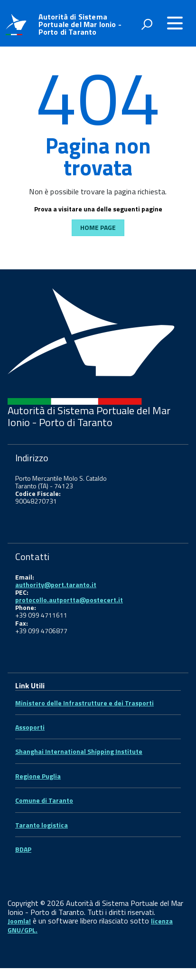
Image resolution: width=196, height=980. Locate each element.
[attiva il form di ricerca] (146, 24)
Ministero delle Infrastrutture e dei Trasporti (84, 703)
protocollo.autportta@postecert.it (69, 600)
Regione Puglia (38, 776)
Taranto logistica (41, 825)
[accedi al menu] (174, 23)
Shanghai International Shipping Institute (78, 751)
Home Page (98, 227)
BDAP (23, 849)
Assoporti (30, 727)
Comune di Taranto (44, 800)
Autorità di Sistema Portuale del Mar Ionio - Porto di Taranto (79, 24)
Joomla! (19, 921)
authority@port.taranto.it (55, 585)
